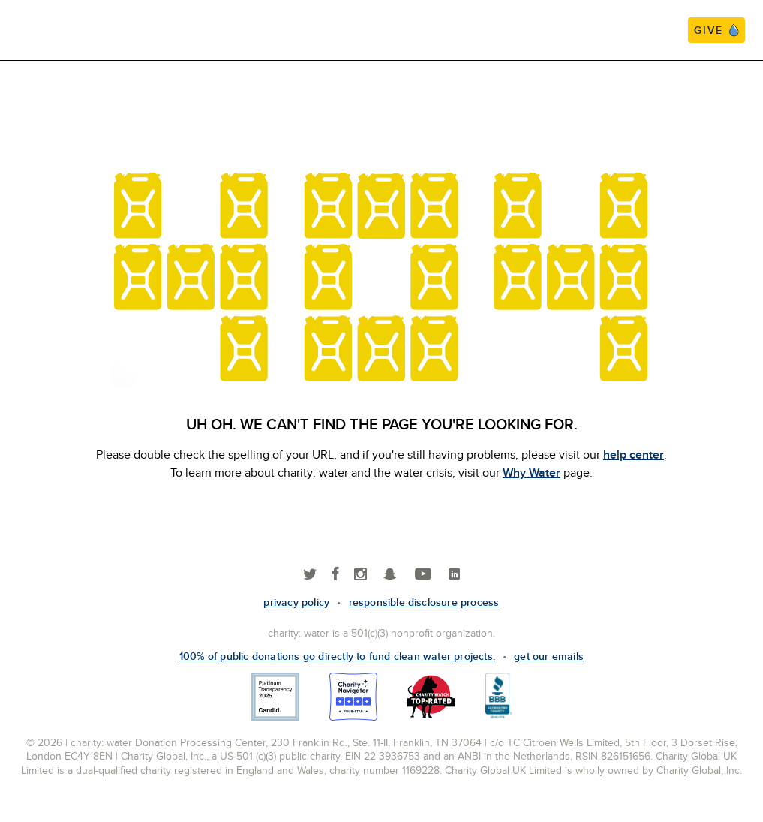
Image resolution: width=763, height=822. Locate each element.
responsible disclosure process (424, 602)
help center (633, 454)
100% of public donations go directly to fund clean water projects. (337, 656)
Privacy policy (296, 602)
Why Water (531, 472)
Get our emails (549, 656)
